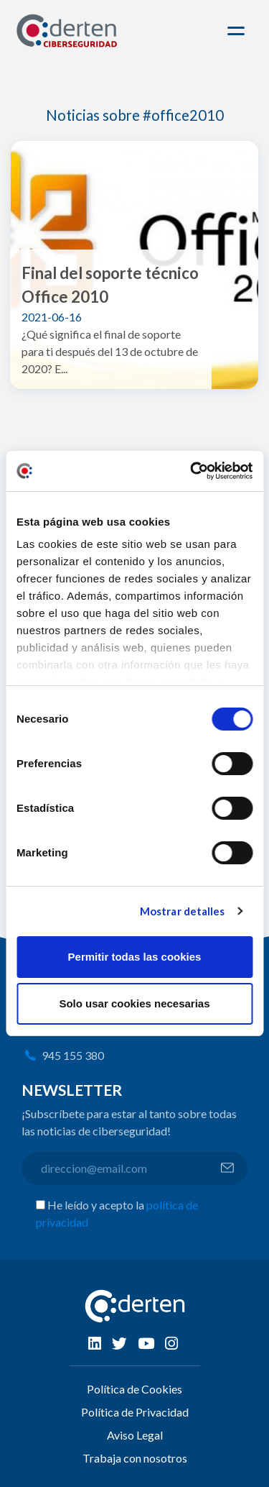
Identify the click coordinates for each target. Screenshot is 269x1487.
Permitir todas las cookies (135, 957)
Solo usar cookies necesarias (134, 1003)
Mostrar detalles (182, 911)
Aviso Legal (135, 1435)
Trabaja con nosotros (134, 1458)
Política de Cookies (134, 1389)
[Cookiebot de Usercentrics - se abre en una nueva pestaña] (192, 471)
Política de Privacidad (135, 1412)
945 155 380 (73, 1055)
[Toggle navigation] (238, 31)
